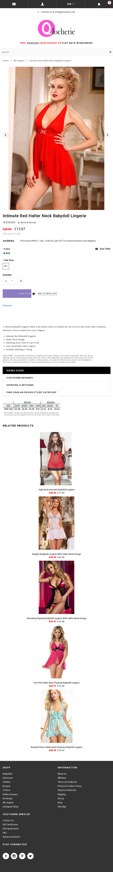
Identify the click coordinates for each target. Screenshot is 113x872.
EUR (69, 4)
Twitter (30, 856)
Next (107, 135)
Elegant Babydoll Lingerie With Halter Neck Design (56, 554)
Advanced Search (11, 837)
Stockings (7, 798)
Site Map (62, 806)
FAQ (5, 833)
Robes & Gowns (10, 794)
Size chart (105, 249)
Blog (60, 802)
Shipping (62, 794)
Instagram (14, 856)
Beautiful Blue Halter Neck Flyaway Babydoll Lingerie (56, 747)
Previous (5, 135)
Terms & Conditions (67, 782)
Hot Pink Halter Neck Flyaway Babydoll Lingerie (56, 683)
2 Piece (6, 790)
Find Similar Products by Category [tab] (31, 392)
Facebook (6, 856)
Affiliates (62, 778)
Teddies (6, 782)
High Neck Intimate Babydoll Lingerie (57, 489)
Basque (6, 786)
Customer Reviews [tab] (19, 377)
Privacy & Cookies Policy (70, 786)
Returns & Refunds (67, 790)
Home (6, 60)
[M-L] (6, 266)
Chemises (8, 778)
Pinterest (7, 305)
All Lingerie (19, 60)
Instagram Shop (10, 806)
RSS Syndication (11, 828)
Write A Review (28, 222)
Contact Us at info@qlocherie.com (58, 12)
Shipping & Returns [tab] (20, 385)
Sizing (61, 798)
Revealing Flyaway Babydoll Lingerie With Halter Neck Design (56, 618)
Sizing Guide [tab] (15, 370)
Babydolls (7, 774)
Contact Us (8, 820)
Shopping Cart (109, 2)
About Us (62, 774)
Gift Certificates (10, 824)
